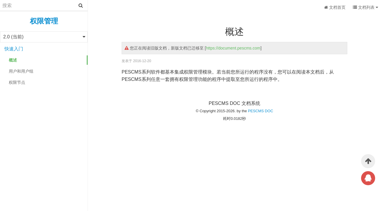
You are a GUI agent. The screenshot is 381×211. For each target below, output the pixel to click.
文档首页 (335, 7)
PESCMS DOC (260, 111)
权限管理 (44, 21)
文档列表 (365, 7)
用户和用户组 (21, 71)
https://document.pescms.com (233, 48)
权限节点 (17, 82)
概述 (13, 60)
